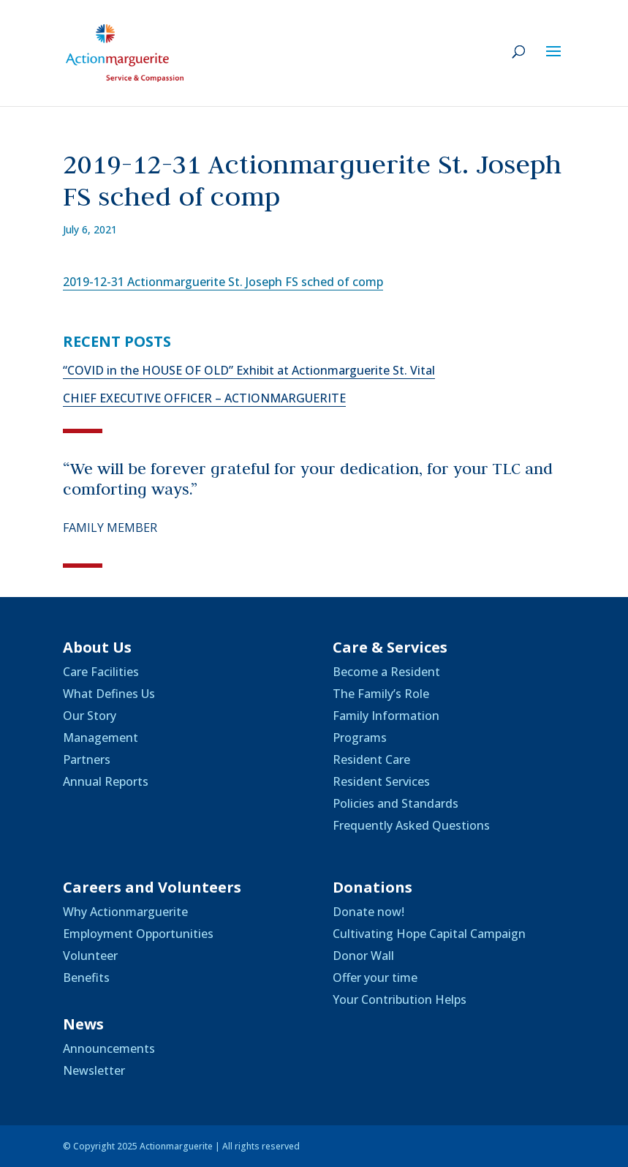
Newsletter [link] (94, 1070)
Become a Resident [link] (386, 672)
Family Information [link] (386, 716)
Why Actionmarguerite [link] (125, 912)
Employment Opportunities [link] (138, 934)
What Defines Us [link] (109, 694)
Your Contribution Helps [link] (399, 999)
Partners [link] (86, 759)
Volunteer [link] (90, 956)
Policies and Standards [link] (395, 803)
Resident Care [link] (371, 759)
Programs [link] (360, 737)
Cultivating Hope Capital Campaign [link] (429, 934)
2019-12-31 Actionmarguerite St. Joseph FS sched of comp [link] (223, 282)
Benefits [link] (86, 977)
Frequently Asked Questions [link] (411, 825)
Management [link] (100, 737)
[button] (553, 60)
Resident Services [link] (381, 781)
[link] (125, 52)
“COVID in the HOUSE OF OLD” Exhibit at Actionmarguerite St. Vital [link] (249, 370)
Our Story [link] (89, 716)
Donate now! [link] (368, 912)
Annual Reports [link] (105, 781)
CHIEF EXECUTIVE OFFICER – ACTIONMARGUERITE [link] (204, 398)
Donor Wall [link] (363, 956)
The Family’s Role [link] (381, 694)
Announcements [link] (109, 1048)
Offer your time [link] (375, 977)
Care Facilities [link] (101, 672)
